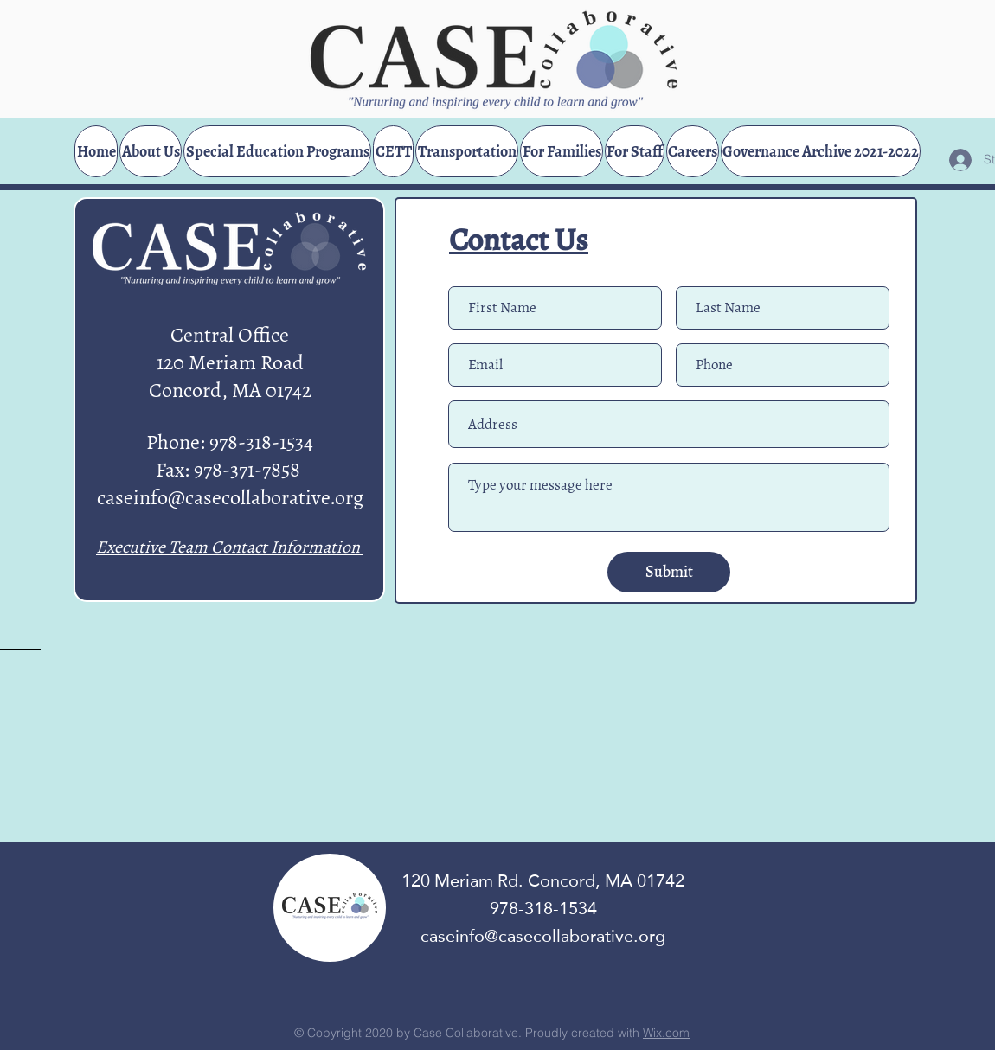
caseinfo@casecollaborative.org (230, 497)
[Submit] (668, 572)
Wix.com (666, 1032)
